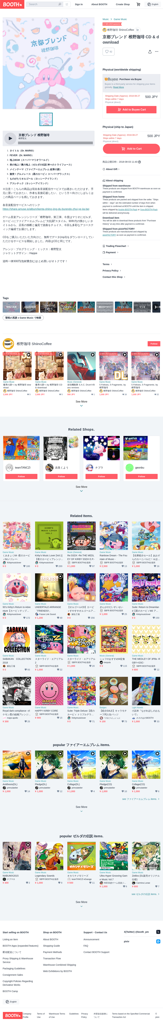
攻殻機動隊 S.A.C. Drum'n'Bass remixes (81, 386)
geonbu (139, 467)
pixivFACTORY (109, 235)
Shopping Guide (51, 945)
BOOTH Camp (10, 991)
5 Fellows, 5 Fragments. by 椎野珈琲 (112, 386)
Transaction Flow (52, 958)
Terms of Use (41, 1015)
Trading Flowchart (116, 246)
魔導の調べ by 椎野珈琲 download (17, 386)
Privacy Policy (110, 270)
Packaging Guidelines (14, 968)
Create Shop (123, 4)
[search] (60, 4)
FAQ (86, 945)
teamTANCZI (22, 467)
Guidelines (74, 1014)
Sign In (79, 4)
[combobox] (44, 4)
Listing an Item (10, 939)
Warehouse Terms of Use (57, 1015)
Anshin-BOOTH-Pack (127, 209)
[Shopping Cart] (138, 4)
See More (81, 490)
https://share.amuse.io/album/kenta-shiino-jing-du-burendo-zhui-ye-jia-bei (46, 209)
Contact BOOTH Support (96, 952)
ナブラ (99, 467)
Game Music (120, 19)
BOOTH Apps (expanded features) (20, 945)
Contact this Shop (113, 277)
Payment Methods (52, 952)
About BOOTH (99, 4)
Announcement (91, 939)
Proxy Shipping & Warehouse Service (18, 960)
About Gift (111, 169)
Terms (106, 264)
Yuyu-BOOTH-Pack (148, 209)
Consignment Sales (13, 975)
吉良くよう (61, 467)
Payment (111, 252)
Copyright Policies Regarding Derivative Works (18, 983)
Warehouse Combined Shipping (59, 964)
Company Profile (27, 1015)
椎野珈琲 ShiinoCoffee (34, 344)
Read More (118, 87)
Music (106, 19)
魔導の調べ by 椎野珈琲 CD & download (48, 386)
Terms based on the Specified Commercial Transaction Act (131, 1015)
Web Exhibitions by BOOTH (57, 971)
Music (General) (74, 382)
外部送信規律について (101, 1015)
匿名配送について (12, 952)
